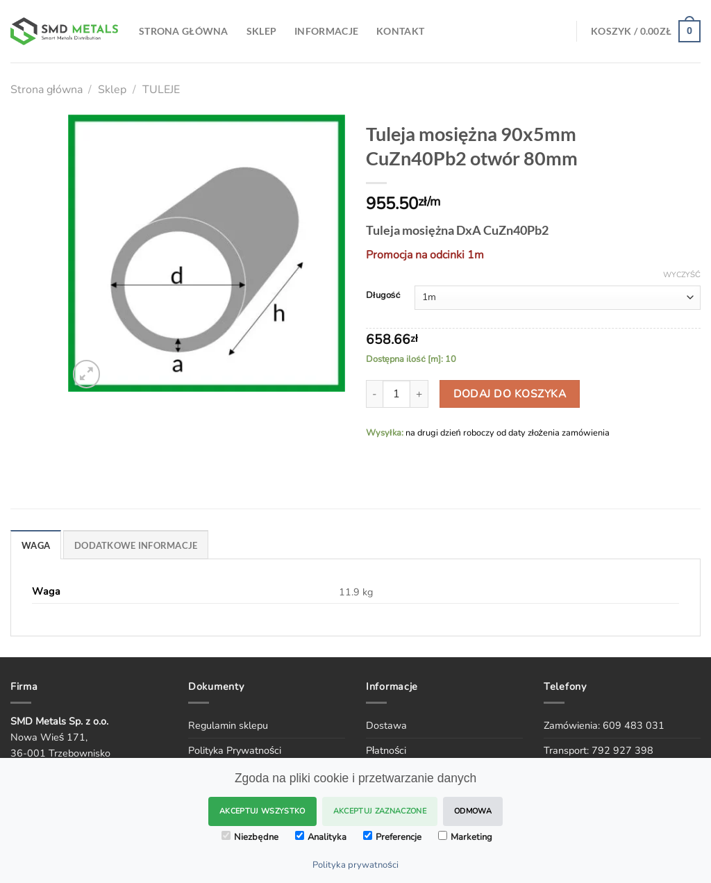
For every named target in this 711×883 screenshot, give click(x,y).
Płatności (386, 750)
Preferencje (392, 837)
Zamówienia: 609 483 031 (604, 725)
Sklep (112, 89)
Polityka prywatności (355, 865)
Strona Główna (183, 31)
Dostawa (386, 725)
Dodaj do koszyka (509, 393)
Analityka (320, 837)
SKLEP (261, 31)
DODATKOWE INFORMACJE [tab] (135, 545)
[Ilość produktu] (396, 394)
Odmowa (473, 811)
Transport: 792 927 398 (598, 750)
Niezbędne (249, 837)
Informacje (326, 31)
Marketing (465, 837)
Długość (383, 296)
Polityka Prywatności (234, 750)
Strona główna (46, 89)
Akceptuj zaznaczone (379, 811)
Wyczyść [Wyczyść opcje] (682, 275)
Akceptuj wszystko (262, 811)
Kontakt (400, 31)
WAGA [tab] (36, 545)
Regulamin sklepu (228, 725)
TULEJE (161, 89)
